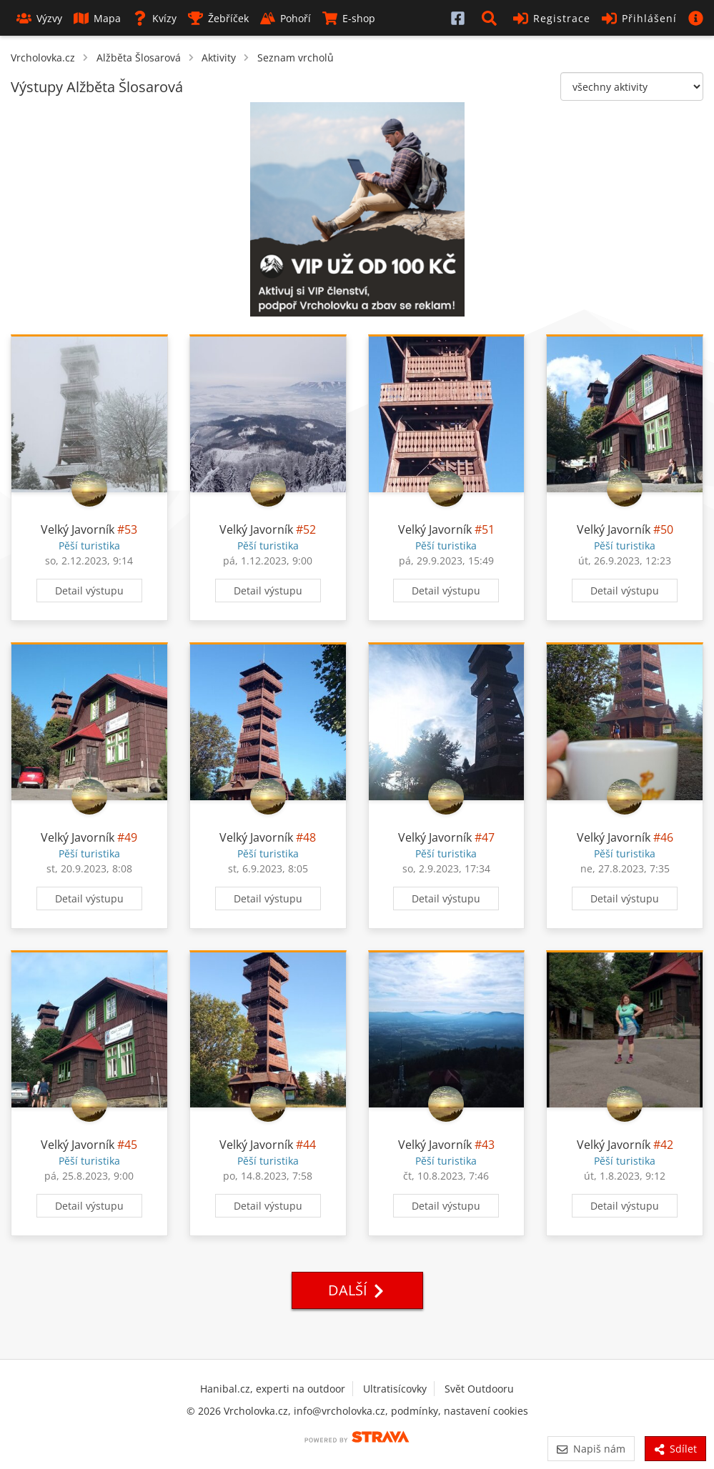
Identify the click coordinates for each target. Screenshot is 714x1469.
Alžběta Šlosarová (138, 57)
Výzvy (39, 18)
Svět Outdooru (479, 1388)
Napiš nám (591, 1448)
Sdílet (675, 1448)
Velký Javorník (77, 529)
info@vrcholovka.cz (339, 1411)
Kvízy (154, 18)
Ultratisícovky (395, 1388)
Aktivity (219, 57)
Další (357, 1290)
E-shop (348, 18)
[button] (491, 18)
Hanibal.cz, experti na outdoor (272, 1388)
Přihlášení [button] (639, 18)
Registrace (551, 18)
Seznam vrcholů (295, 57)
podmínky (414, 1411)
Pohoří (285, 18)
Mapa (97, 18)
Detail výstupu (89, 590)
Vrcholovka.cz (43, 57)
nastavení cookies (486, 1411)
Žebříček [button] (218, 18)
